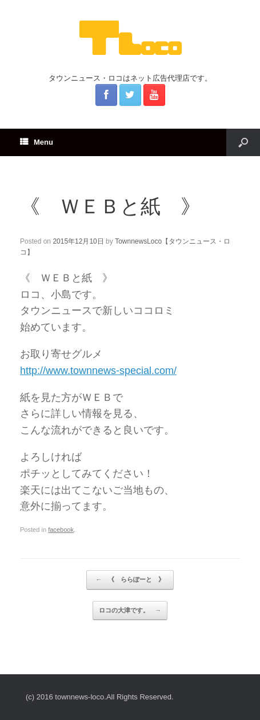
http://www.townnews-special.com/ (98, 370)
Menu (36, 142)
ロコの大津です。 (130, 610)
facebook (61, 529)
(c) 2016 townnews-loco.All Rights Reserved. (100, 697)
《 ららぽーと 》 (132, 580)
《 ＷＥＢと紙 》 (110, 206)
